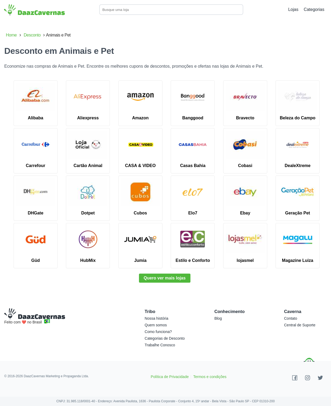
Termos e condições (209, 377)
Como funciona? (158, 332)
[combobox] (175, 9)
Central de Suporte (300, 325)
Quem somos (156, 325)
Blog (218, 318)
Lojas (293, 9)
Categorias (314, 9)
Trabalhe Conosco (160, 345)
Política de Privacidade (170, 377)
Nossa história (156, 318)
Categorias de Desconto (165, 338)
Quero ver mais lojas (165, 278)
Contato (290, 318)
